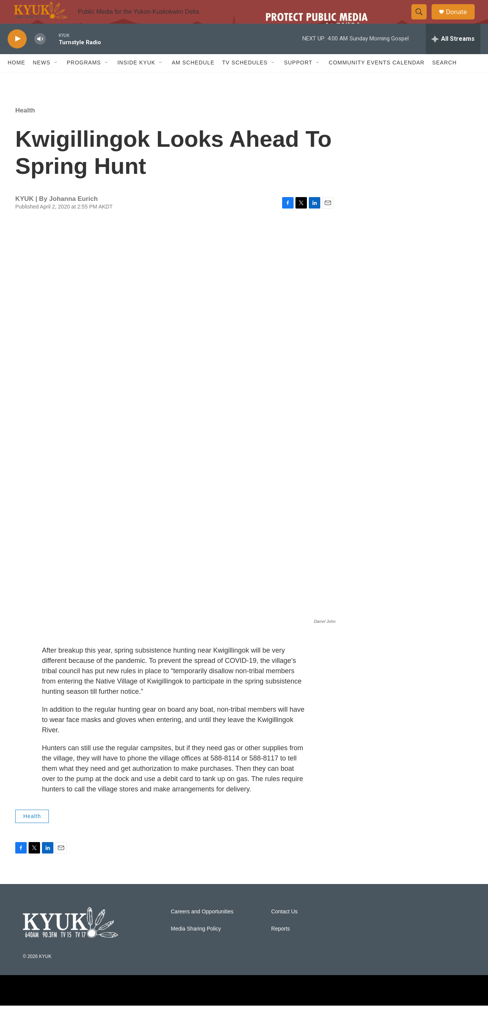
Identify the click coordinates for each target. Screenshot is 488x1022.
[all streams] (453, 55)
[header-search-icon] (422, 20)
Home (16, 79)
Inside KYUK (136, 79)
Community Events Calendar (376, 79)
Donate (461, 20)
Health (25, 126)
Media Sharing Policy (196, 945)
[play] (17, 55)
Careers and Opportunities (202, 928)
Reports (280, 945)
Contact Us (284, 928)
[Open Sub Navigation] (56, 79)
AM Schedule (193, 79)
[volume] (40, 55)
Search (444, 79)
